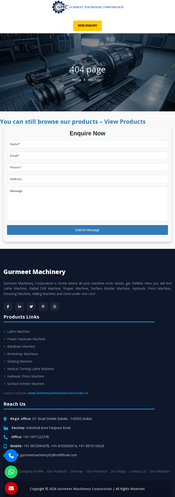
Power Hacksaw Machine (24, 339)
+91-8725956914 (64, 446)
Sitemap (77, 471)
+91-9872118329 (91, 446)
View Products (125, 121)
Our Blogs (118, 471)
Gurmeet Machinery (35, 271)
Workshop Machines (21, 354)
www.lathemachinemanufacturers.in (58, 393)
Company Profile (30, 471)
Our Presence (96, 471)
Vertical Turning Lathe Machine (29, 369)
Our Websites (160, 471)
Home (76, 80)
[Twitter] (31, 306)
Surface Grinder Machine (24, 383)
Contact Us (137, 471)
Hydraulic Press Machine (24, 376)
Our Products (57, 471)
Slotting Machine (18, 361)
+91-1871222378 (36, 437)
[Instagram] (54, 306)
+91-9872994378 (36, 446)
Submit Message (87, 230)
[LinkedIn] (19, 306)
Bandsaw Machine (19, 346)
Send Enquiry (87, 25)
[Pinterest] (43, 306)
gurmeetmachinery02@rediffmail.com (48, 455)
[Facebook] (8, 306)
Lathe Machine (17, 331)
